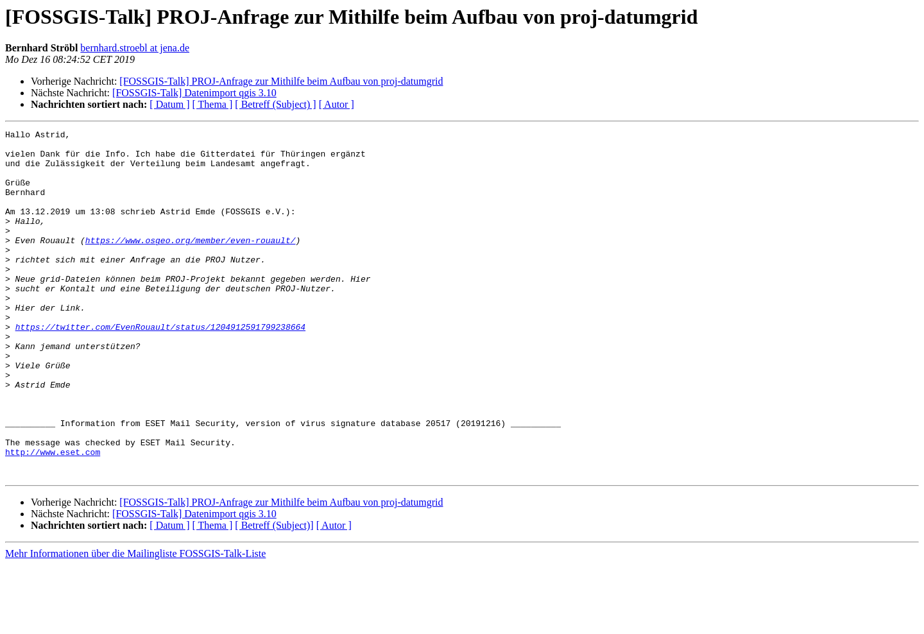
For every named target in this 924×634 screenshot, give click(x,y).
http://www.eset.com (52, 517)
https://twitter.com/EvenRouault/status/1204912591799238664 (160, 367)
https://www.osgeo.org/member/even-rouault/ (190, 263)
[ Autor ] (336, 104)
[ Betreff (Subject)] (274, 594)
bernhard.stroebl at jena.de (134, 47)
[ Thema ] (213, 104)
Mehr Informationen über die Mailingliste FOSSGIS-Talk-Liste (135, 622)
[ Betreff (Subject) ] (275, 104)
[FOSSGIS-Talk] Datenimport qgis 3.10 (194, 92)
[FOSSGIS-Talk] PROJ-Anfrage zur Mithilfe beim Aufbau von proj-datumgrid (281, 81)
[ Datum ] (169, 104)
